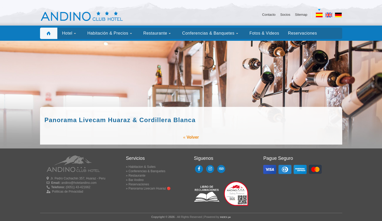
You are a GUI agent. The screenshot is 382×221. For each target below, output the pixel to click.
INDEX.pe (225, 217)
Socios (285, 15)
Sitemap (301, 15)
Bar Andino (136, 180)
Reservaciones (139, 184)
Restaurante (137, 175)
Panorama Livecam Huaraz (147, 188)
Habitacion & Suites (142, 167)
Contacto (269, 15)
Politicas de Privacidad (67, 191)
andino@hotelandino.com (79, 183)
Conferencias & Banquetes (147, 171)
